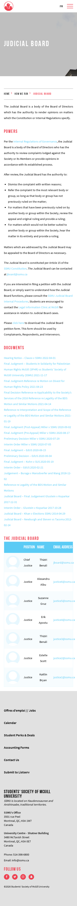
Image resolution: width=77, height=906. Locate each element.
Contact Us (11, 760)
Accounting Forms (16, 747)
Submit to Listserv (17, 772)
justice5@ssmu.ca (64, 601)
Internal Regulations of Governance (35, 141)
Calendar (10, 723)
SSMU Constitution (15, 268)
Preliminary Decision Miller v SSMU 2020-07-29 (32, 438)
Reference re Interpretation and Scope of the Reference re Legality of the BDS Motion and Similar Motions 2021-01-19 (37, 415)
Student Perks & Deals (19, 735)
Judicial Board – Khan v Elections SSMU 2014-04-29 (34, 513)
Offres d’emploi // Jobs (20, 710)
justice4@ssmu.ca (64, 620)
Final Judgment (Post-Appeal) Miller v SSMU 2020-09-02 (37, 427)
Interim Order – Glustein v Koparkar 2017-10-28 (32, 508)
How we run (21, 94)
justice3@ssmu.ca (64, 639)
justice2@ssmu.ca (64, 658)
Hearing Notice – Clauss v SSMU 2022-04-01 (30, 358)
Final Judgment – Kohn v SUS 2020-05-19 (29, 462)
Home (7, 94)
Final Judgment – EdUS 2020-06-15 (25, 450)
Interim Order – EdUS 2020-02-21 (23, 467)
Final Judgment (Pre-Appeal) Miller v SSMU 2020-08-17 (37, 433)
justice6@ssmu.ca (64, 582)
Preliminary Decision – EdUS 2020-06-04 (28, 456)
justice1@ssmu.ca (64, 677)
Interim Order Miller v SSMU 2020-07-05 (27, 444)
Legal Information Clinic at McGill (38, 307)
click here (18, 323)
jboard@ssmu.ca (17, 274)
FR (61, 6)
